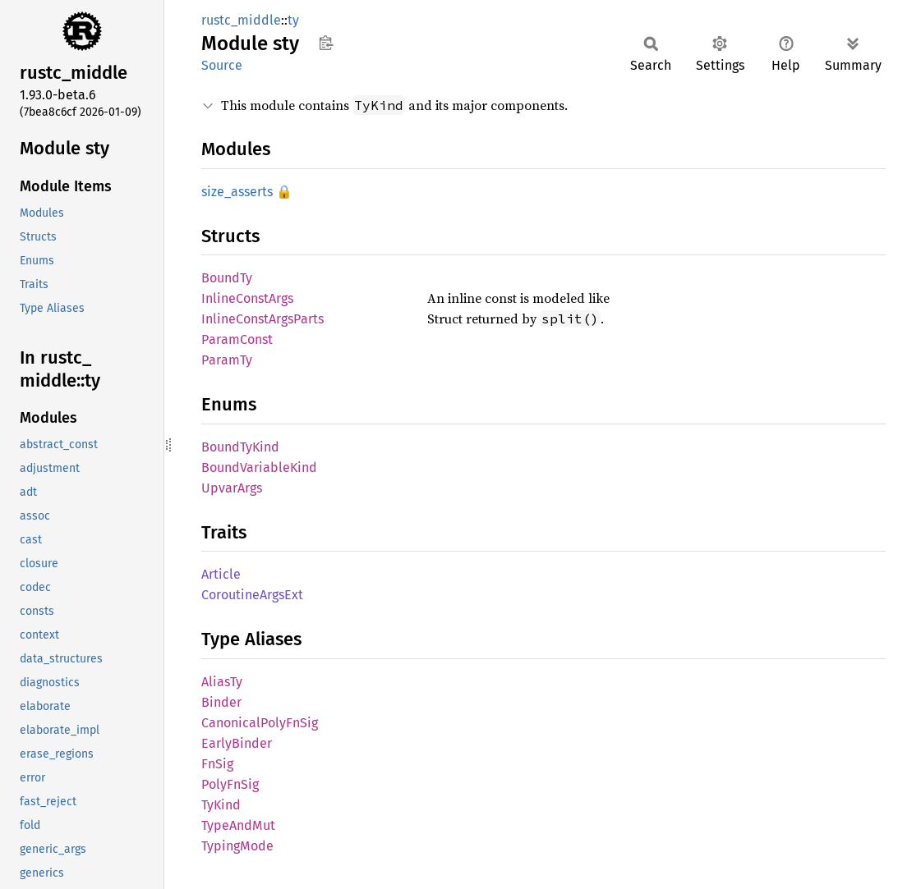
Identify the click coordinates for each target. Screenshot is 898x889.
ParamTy (226, 360)
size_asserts (237, 191)
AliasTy (221, 682)
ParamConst (237, 339)
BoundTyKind (240, 447)
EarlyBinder (236, 743)
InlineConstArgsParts (262, 319)
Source (221, 65)
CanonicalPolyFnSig (259, 723)
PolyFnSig (230, 784)
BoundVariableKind (259, 467)
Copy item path (325, 43)
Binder (221, 702)
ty (293, 20)
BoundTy (226, 278)
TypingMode (237, 846)
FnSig (217, 764)
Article (221, 574)
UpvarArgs (231, 488)
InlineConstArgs (247, 298)
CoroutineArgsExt (252, 595)
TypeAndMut (238, 825)
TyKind (221, 805)
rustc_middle (241, 20)
